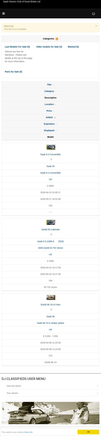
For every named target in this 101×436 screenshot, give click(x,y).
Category (51, 91)
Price (50, 111)
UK (50, 179)
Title (50, 84)
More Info (28, 432)
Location (50, 104)
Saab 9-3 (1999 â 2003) (50, 241)
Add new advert (14, 386)
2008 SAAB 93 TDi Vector (50, 248)
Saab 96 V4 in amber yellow (50, 323)
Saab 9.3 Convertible (50, 154)
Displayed (50, 130)
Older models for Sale (49, 47)
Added (50, 117)
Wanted (73, 47)
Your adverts (12, 393)
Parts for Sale (13, 71)
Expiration (50, 124)
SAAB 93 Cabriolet (50, 229)
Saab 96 (50, 316)
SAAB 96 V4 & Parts (51, 304)
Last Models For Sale (17, 47)
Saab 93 (50, 166)
